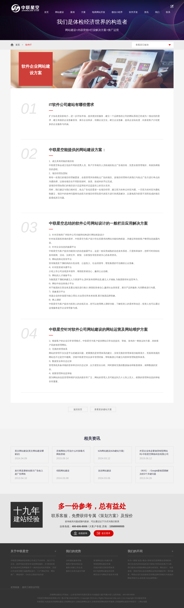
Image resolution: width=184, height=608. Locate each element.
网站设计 (98, 223)
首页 (46, 12)
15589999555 (116, 526)
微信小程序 (117, 12)
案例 (72, 12)
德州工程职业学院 (30, 587)
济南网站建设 (58, 602)
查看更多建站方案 (103, 409)
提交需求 (106, 533)
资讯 (146, 12)
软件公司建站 (63, 105)
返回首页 (77, 409)
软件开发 (133, 12)
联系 (168, 12)
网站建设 (59, 12)
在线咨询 (82, 533)
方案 (83, 12)
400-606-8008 (79, 526)
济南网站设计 (70, 602)
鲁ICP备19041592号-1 (71, 598)
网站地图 (143, 602)
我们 (157, 12)
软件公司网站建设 (87, 329)
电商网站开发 (98, 12)
